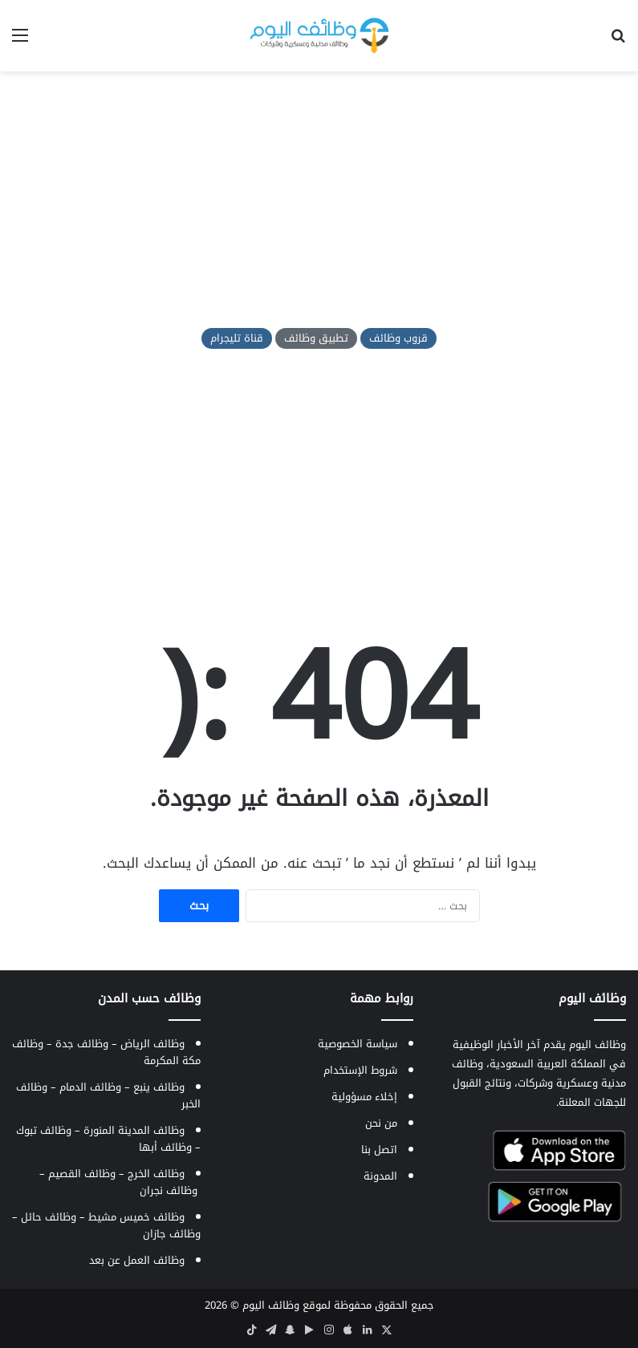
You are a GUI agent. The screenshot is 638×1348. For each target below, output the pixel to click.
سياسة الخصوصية (357, 1044)
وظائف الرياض (152, 1044)
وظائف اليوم (270, 1305)
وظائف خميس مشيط (136, 1217)
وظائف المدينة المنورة (134, 1130)
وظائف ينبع (159, 1087)
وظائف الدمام (90, 1087)
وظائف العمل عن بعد (137, 1260)
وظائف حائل (48, 1217)
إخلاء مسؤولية (364, 1097)
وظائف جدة (81, 1044)
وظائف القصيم (82, 1174)
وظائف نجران (168, 1190)
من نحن (381, 1123)
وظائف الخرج (156, 1174)
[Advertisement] (319, 199)
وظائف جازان (172, 1234)
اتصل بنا (379, 1150)
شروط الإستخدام (360, 1070)
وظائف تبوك (43, 1130)
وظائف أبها (165, 1147)
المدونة (380, 1176)
